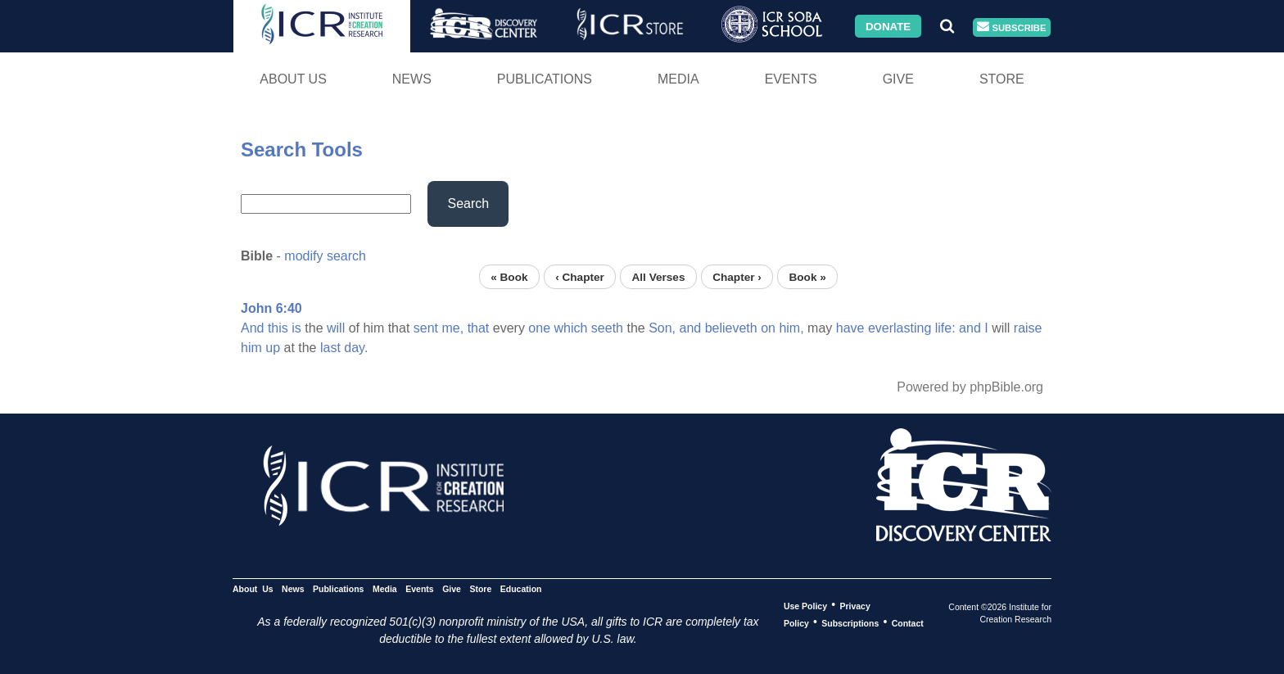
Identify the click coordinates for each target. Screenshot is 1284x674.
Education (521, 588)
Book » (807, 276)
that (479, 328)
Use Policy (805, 605)
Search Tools (302, 149)
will (336, 328)
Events (791, 79)
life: (945, 328)
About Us (293, 79)
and (691, 328)
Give (898, 79)
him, (791, 328)
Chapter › (737, 276)
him (251, 348)
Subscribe (1011, 27)
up (272, 348)
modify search (325, 256)
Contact (908, 622)
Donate (888, 26)
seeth (607, 328)
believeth (731, 328)
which (570, 328)
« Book (509, 276)
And (252, 328)
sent (426, 328)
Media (678, 79)
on (768, 328)
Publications (544, 79)
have (850, 328)
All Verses (658, 276)
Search (468, 203)
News (412, 79)
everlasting (899, 328)
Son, (662, 328)
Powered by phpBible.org (970, 387)
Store (1001, 79)
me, (453, 328)
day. (356, 348)
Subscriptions (850, 622)
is (296, 328)
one (539, 328)
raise (1028, 328)
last (330, 348)
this (278, 328)
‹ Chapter (579, 276)
